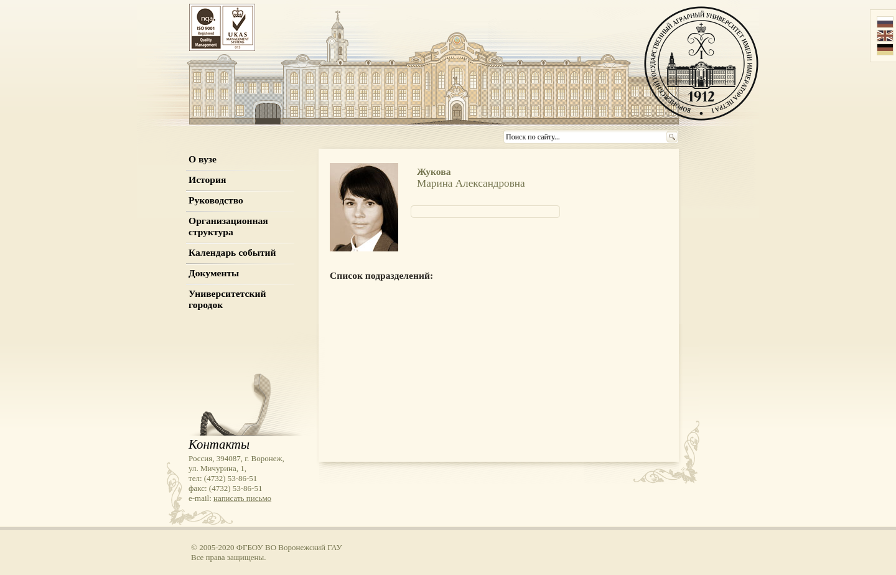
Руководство (216, 200)
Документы (214, 273)
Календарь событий (232, 252)
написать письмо (242, 498)
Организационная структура (228, 226)
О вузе (203, 159)
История (207, 179)
